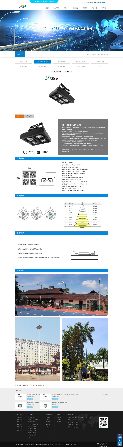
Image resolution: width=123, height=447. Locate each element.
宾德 (99, 66)
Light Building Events (73, 394)
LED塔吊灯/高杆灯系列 (102, 54)
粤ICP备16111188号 (59, 444)
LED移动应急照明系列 (80, 61)
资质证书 (19, 426)
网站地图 (44, 1)
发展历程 (19, 419)
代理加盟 (48, 424)
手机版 (36, 1)
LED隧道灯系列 (42, 66)
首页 (47, 8)
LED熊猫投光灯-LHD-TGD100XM (60, 402)
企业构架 (19, 424)
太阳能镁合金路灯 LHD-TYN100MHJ (35, 394)
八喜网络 (73, 444)
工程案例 (85, 8)
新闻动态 (75, 8)
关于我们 (56, 8)
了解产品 (29, 399)
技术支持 (48, 419)
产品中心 (66, 8)
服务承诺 (48, 422)
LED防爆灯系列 (61, 66)
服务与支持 (94, 8)
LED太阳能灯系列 (99, 61)
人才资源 (19, 428)
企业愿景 (19, 430)
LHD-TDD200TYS (23, 385)
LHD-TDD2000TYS (39, 385)
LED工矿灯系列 (61, 61)
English (51, 1)
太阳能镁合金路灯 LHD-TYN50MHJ (60, 394)
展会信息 (59, 422)
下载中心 (48, 426)
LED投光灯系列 (23, 66)
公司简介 (19, 417)
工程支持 (48, 417)
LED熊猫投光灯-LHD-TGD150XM (35, 402)
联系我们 (104, 8)
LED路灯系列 (23, 61)
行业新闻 (59, 419)
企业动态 (59, 417)
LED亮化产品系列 (80, 66)
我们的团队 (20, 422)
